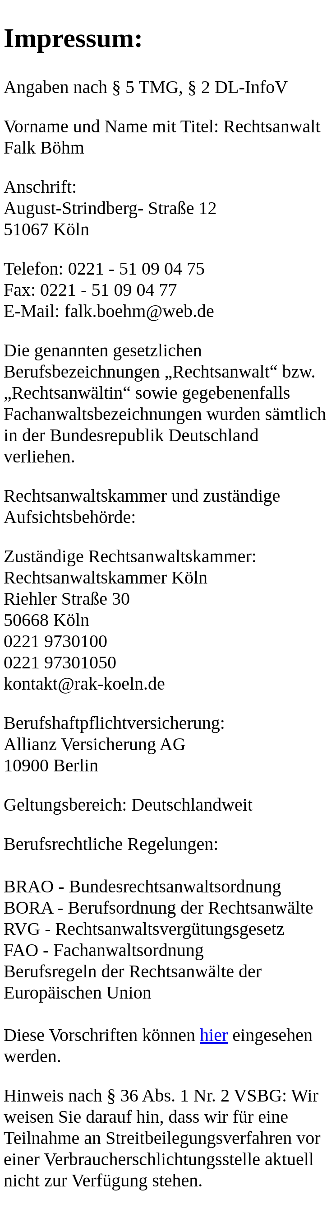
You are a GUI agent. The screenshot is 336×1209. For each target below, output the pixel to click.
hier (214, 1035)
